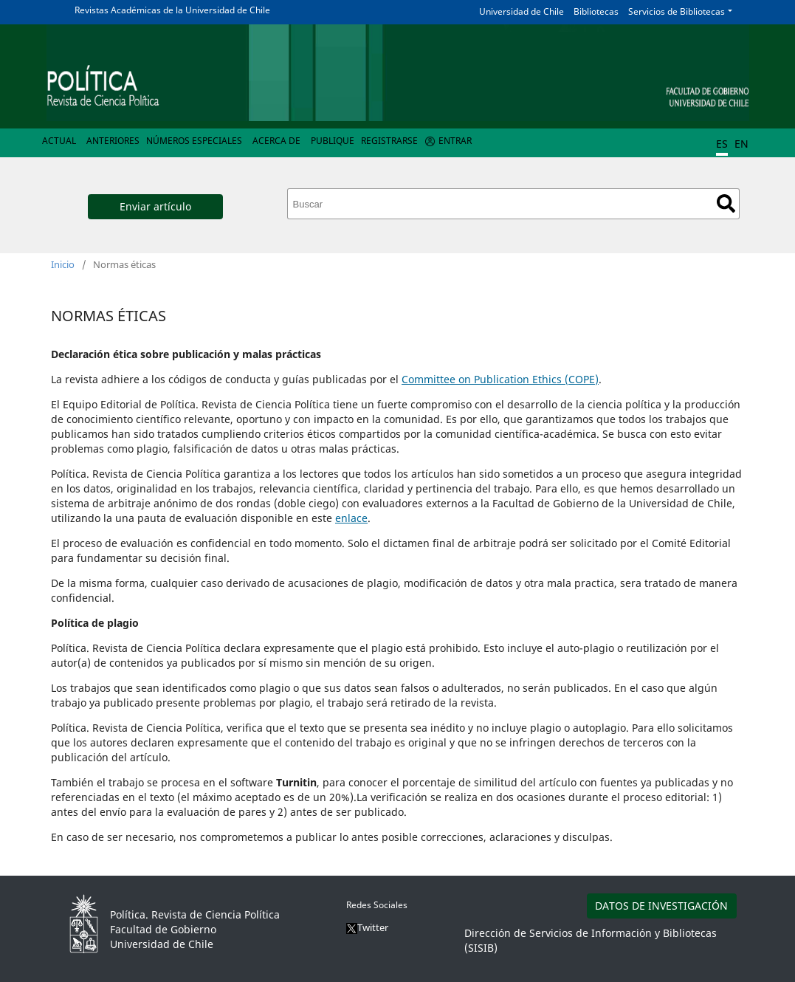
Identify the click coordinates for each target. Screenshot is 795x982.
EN (741, 144)
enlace (351, 518)
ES (722, 144)
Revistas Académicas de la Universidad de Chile (172, 10)
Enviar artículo (155, 206)
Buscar (726, 203)
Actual (59, 140)
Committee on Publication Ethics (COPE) (500, 379)
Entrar (455, 140)
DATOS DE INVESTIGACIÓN (661, 906)
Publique (332, 140)
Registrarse (389, 140)
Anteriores (113, 140)
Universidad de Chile (521, 11)
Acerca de (276, 140)
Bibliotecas (596, 11)
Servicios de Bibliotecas (676, 11)
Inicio (63, 264)
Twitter (367, 927)
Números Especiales (194, 140)
